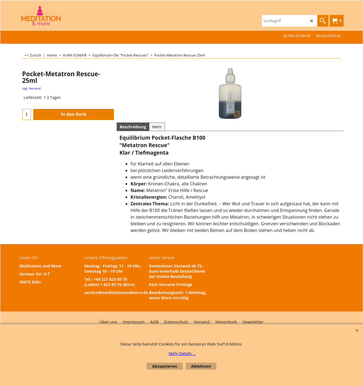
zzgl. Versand (31, 88)
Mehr (157, 126)
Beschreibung (133, 126)
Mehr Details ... (182, 353)
